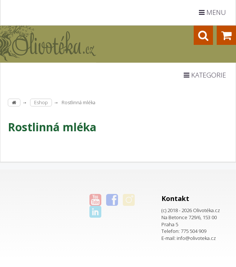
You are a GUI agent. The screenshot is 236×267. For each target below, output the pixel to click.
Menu (212, 12)
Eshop (41, 102)
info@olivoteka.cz (196, 238)
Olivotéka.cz (206, 210)
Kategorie (205, 74)
